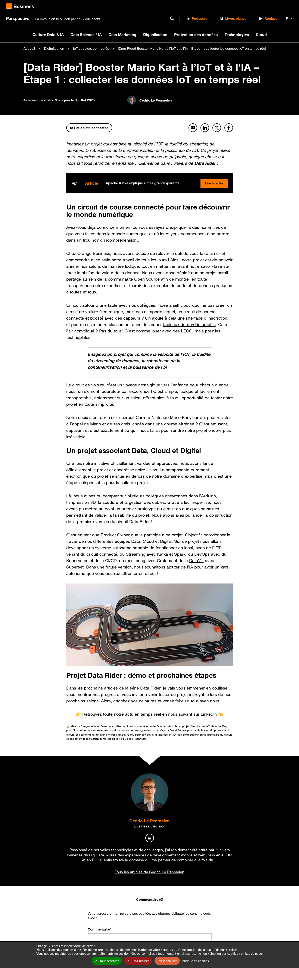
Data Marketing (122, 34)
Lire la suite (214, 183)
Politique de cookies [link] (195, 961)
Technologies (237, 34)
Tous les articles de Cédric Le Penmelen (149, 871)
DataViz (196, 560)
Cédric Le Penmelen (149, 820)
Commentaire (99, 929)
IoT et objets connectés (91, 48)
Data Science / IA (86, 34)
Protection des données (196, 34)
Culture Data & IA (48, 34)
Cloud (261, 34)
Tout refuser (138, 961)
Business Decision (149, 826)
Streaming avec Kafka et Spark (156, 554)
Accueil (29, 48)
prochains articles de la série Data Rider (122, 688)
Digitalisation (155, 34)
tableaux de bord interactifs (189, 324)
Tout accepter (107, 961)
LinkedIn (209, 714)
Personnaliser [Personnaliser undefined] (167, 961)
